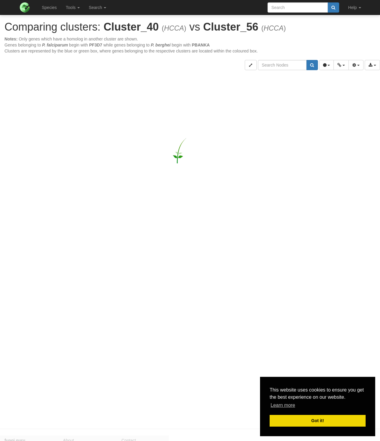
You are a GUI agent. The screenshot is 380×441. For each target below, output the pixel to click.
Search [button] (97, 7)
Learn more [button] (283, 405)
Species (49, 7)
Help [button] (354, 7)
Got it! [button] (317, 420)
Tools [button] (73, 7)
